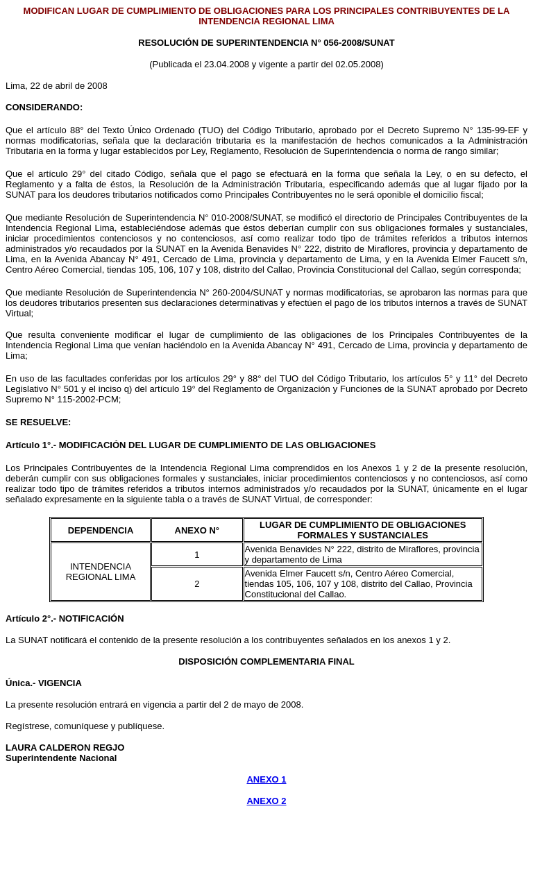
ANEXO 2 (266, 801)
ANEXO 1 (266, 779)
